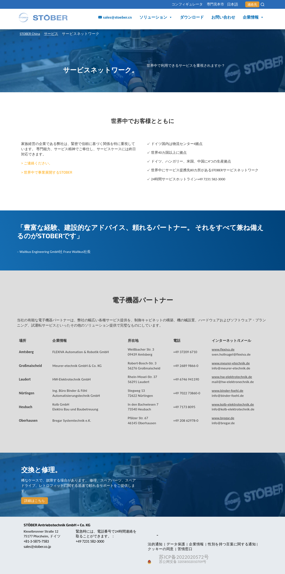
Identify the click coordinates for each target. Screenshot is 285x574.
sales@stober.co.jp (38, 546)
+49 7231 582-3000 (90, 541)
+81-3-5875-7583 (37, 541)
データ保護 (174, 544)
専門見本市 (207, 4)
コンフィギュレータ (174, 4)
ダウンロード (192, 17)
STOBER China (31, 34)
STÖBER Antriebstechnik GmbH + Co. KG (58, 525)
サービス (53, 34)
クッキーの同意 (160, 549)
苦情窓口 (183, 549)
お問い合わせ (223, 17)
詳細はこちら (34, 501)
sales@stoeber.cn (117, 17)
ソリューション (155, 17)
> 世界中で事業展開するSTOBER (46, 172)
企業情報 (253, 17)
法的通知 (154, 544)
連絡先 (251, 5)
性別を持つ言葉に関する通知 (228, 544)
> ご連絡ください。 (36, 163)
